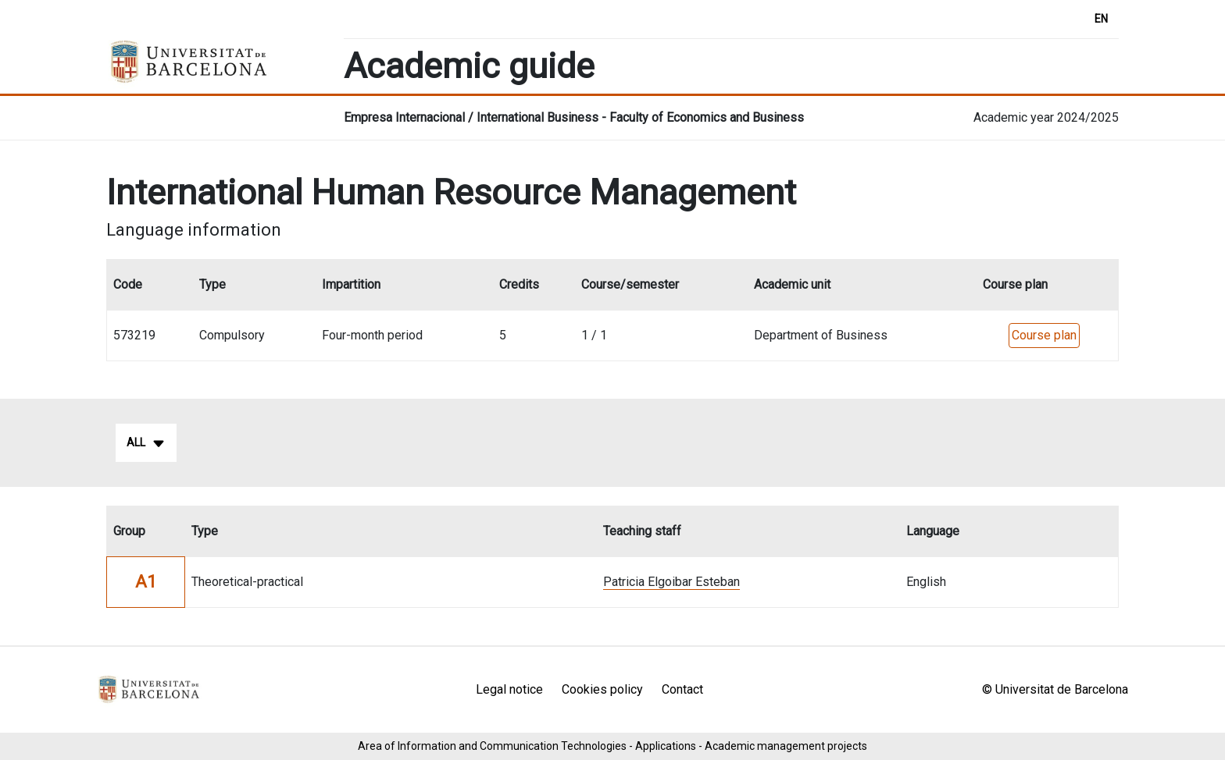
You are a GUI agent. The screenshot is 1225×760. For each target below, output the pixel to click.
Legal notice (509, 689)
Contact (682, 689)
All (146, 443)
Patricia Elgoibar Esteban (671, 581)
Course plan (1044, 335)
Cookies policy (602, 689)
